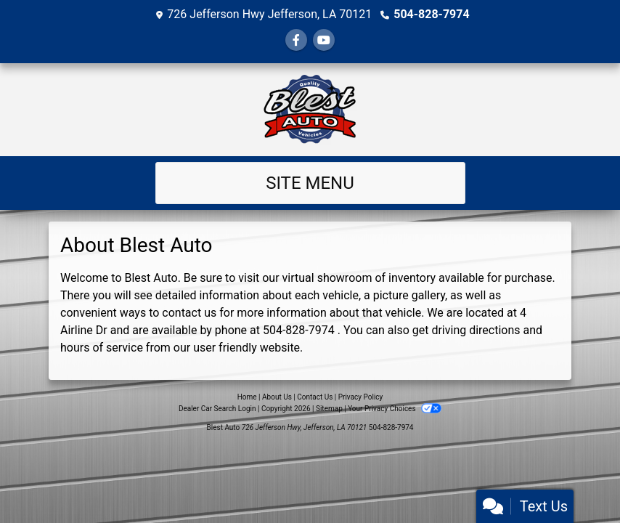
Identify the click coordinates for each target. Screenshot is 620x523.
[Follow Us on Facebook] (296, 40)
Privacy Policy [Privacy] (360, 397)
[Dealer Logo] (310, 110)
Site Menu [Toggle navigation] (310, 183)
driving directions (475, 330)
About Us (277, 397)
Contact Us (315, 397)
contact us (189, 313)
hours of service (101, 347)
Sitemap (329, 409)
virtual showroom (327, 278)
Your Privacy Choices (394, 409)
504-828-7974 (431, 14)
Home (247, 397)
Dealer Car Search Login (217, 409)
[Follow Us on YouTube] (324, 40)
